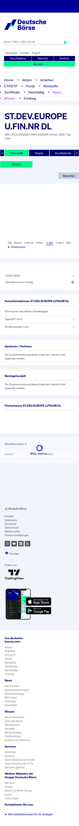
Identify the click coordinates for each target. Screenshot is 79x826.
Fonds (30, 86)
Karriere (10, 783)
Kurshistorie (63, 153)
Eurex (8, 794)
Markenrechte (12, 531)
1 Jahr (49, 242)
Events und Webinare (17, 740)
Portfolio (64, 58)
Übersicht (16, 153)
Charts (39, 153)
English (36, 52)
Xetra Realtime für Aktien (20, 760)
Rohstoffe (50, 86)
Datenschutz (12, 527)
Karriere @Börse (15, 767)
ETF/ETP (10, 86)
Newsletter (11, 52)
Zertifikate (12, 92)
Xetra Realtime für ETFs (19, 763)
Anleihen (47, 80)
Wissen (9, 98)
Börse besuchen (14, 717)
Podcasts (10, 701)
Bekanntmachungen (17, 690)
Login (38, 63)
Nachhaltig (36, 92)
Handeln (10, 728)
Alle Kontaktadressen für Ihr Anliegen (29, 814)
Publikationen (13, 736)
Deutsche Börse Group (18, 790)
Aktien (27, 80)
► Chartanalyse (16, 246)
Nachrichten (12, 686)
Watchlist (42, 58)
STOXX (16, 164)
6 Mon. (40, 242)
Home (8, 80)
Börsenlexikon (13, 732)
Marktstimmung (14, 694)
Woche (18, 242)
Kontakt (24, 52)
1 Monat (28, 242)
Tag (10, 242)
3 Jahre (60, 242)
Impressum (11, 520)
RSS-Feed (11, 697)
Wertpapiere (12, 725)
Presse (9, 787)
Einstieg (30, 98)
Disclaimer (10, 523)
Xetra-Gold (11, 798)
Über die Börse (14, 721)
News (57, 92)
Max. (68, 242)
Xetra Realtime (18, 58)
